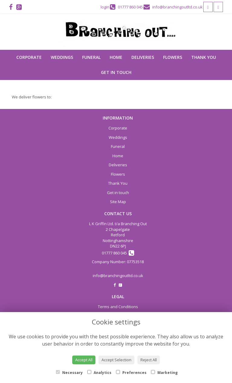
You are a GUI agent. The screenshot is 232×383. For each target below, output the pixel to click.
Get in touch (116, 72)
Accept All (83, 359)
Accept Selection (116, 359)
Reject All (148, 359)
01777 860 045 (118, 253)
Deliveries (142, 57)
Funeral (91, 57)
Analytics (99, 372)
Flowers (172, 57)
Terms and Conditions (118, 306)
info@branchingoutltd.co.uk (118, 275)
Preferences (131, 372)
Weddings (62, 57)
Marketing (164, 372)
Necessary (69, 372)
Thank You (203, 57)
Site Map (118, 201)
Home (116, 57)
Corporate (29, 57)
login (105, 7)
